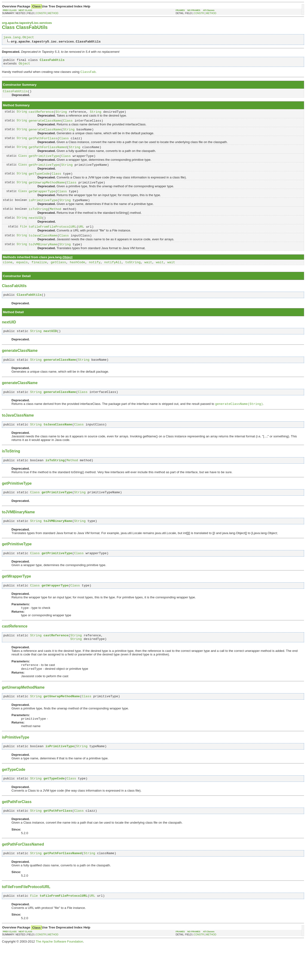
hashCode (77, 277)
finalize (39, 277)
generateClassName (45, 125)
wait (148, 277)
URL (81, 240)
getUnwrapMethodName (47, 192)
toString (133, 277)
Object (24, 65)
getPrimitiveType (44, 163)
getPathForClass (43, 144)
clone (7, 277)
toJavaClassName (43, 249)
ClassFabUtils (15, 94)
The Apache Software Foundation (59, 972)
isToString (38, 221)
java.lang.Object (18, 38)
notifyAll (112, 277)
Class (68, 125)
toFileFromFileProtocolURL (52, 240)
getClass (58, 277)
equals (22, 277)
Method (55, 221)
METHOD (53, 13)
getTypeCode (39, 182)
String (22, 115)
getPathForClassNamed (48, 154)
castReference (41, 115)
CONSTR (41, 13)
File (23, 240)
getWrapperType (42, 201)
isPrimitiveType (43, 211)
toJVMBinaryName (43, 259)
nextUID (35, 230)
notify (94, 277)
